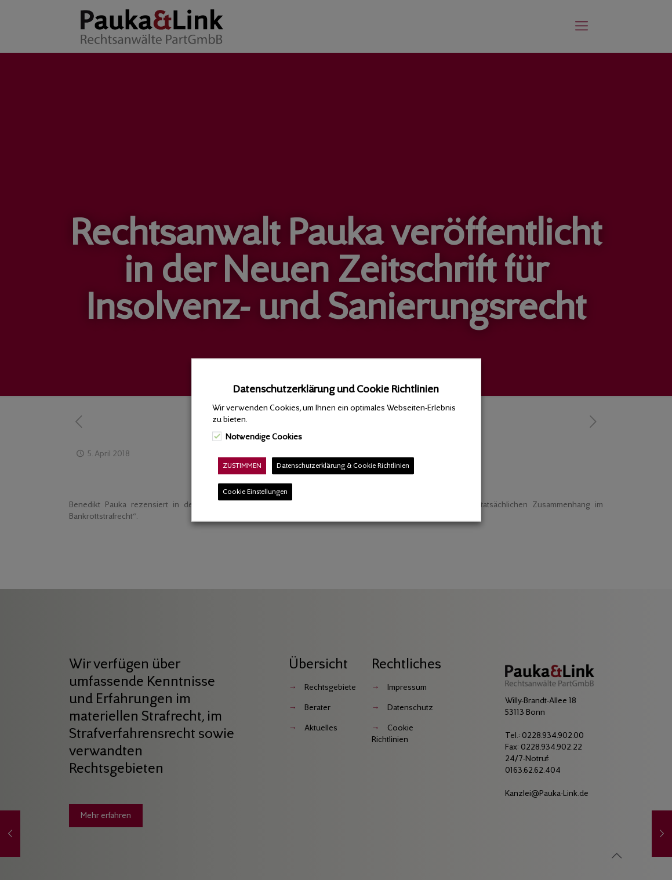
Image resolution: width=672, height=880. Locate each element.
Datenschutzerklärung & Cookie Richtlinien (343, 465)
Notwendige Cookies (264, 437)
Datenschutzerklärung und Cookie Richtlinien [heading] (336, 389)
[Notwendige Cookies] (216, 436)
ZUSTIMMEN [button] (242, 465)
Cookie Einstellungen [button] (255, 492)
